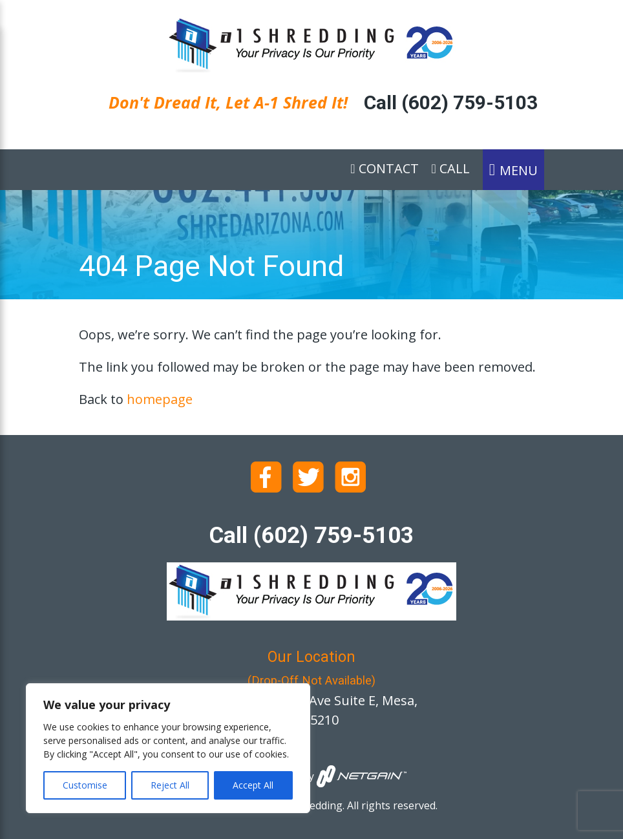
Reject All (170, 785)
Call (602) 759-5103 (451, 102)
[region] (168, 748)
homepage (160, 399)
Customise (85, 785)
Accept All (253, 785)
